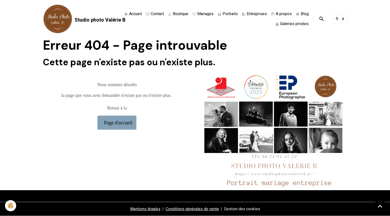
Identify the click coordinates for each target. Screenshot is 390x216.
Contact (155, 13)
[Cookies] (10, 205)
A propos (281, 13)
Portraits (228, 13)
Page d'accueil (116, 122)
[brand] (79, 19)
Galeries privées (292, 23)
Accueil (133, 13)
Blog (302, 13)
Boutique (178, 13)
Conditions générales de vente (192, 209)
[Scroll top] (380, 206)
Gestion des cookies (242, 209)
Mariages (203, 13)
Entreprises (254, 13)
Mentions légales (145, 209)
